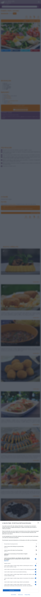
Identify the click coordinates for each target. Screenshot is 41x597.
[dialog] (20, 559)
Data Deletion (13, 594)
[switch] (36, 546)
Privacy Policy (27, 594)
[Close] (38, 523)
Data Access (20, 594)
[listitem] (20, 544)
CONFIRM (11, 590)
